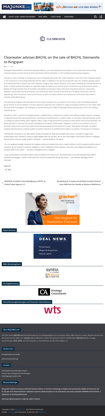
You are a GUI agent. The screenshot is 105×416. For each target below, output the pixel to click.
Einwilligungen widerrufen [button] (11, 376)
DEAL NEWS (43, 17)
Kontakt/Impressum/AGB (11, 354)
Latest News (56, 17)
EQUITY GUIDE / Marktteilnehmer (22, 17)
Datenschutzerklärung (10, 359)
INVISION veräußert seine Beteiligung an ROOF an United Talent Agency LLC (24, 183)
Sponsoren (69, 17)
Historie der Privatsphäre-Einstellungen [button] (16, 373)
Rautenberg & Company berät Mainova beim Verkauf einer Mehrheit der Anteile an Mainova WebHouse (80, 183)
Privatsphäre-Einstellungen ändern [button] (14, 371)
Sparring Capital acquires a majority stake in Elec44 (21, 399)
